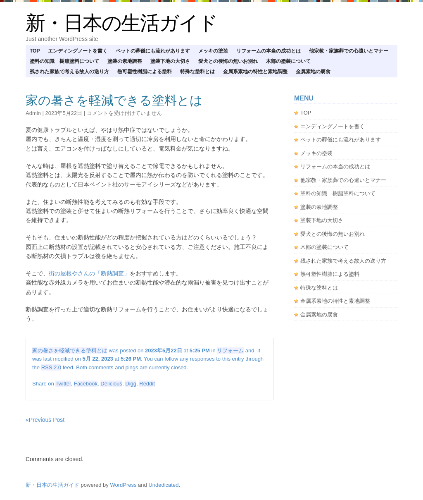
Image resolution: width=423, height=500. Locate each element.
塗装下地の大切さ (170, 61)
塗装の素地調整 (124, 61)
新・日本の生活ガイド (121, 23)
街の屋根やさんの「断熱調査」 (89, 273)
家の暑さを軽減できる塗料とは (114, 100)
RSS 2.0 (51, 367)
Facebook (85, 383)
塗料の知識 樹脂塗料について (64, 61)
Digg (130, 383)
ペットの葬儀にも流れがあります (153, 51)
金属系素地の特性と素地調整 (255, 71)
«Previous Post (45, 419)
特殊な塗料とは (197, 71)
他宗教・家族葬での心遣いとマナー (348, 51)
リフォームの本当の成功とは (268, 51)
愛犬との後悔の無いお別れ (228, 61)
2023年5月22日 (63, 113)
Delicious (111, 383)
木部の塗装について (288, 61)
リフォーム (230, 350)
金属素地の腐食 (313, 71)
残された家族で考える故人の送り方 (69, 71)
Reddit (147, 383)
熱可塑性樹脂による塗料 (144, 71)
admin (33, 113)
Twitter (63, 383)
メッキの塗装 (213, 51)
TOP (35, 51)
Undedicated (163, 485)
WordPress (123, 485)
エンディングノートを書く (77, 51)
